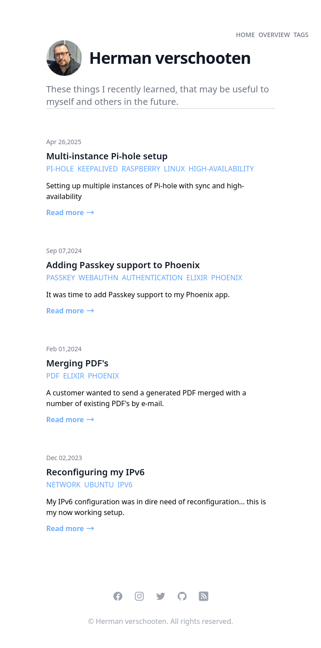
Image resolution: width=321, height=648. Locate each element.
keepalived (97, 169)
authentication (152, 277)
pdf (53, 376)
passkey (60, 277)
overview (274, 34)
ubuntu (99, 485)
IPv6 (125, 485)
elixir (196, 277)
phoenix (226, 277)
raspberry (140, 169)
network (63, 485)
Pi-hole (60, 169)
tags (300, 34)
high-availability (221, 169)
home (245, 34)
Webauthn (98, 277)
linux (174, 169)
